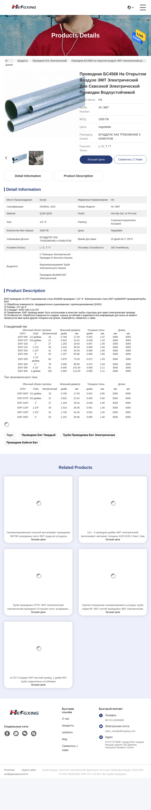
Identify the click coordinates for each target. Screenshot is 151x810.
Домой (9, 61)
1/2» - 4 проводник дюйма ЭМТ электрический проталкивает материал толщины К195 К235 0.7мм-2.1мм (113, 534)
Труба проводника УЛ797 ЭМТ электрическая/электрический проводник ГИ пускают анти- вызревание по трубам (38, 607)
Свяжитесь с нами (70, 748)
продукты (22, 60)
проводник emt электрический (50, 60)
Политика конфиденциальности (12, 772)
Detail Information (28, 176)
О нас (65, 718)
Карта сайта (29, 770)
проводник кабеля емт (22, 442)
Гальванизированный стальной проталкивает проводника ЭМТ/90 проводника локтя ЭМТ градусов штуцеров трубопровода (38, 534)
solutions (67, 732)
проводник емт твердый (38, 435)
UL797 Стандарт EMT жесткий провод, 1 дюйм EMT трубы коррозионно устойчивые (38, 679)
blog (64, 739)
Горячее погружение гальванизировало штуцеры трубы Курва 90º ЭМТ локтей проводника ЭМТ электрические (113, 607)
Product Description (78, 176)
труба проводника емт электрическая (89, 435)
